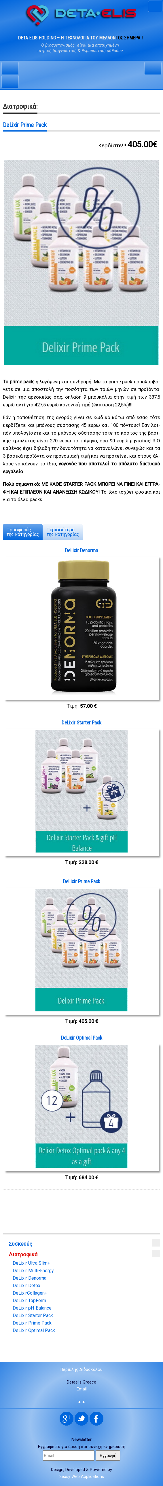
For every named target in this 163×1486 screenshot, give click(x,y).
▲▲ (81, 1401)
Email (82, 1389)
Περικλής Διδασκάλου (81, 1369)
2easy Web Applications (81, 1476)
